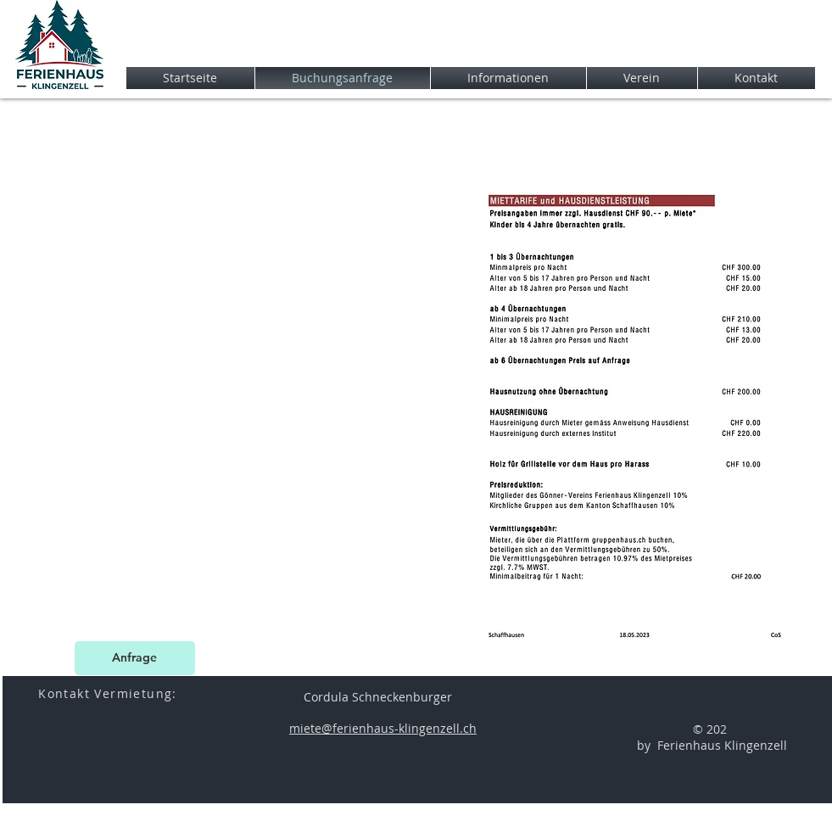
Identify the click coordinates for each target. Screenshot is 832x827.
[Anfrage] (135, 658)
